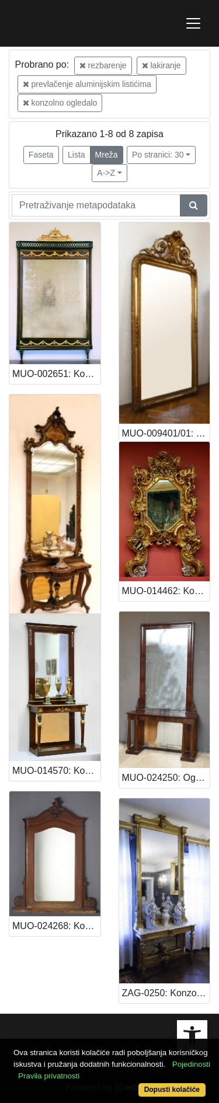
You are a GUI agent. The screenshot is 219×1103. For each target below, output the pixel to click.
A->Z (106, 172)
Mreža (106, 154)
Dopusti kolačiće (172, 1089)
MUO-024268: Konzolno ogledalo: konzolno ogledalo (56, 926)
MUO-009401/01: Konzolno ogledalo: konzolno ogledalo (166, 433)
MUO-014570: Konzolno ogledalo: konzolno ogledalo (56, 771)
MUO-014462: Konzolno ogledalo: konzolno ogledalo (166, 591)
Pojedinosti (191, 1064)
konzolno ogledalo (60, 102)
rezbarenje (103, 65)
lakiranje (161, 65)
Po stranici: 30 (158, 154)
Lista (76, 154)
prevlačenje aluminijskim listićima (87, 84)
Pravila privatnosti (48, 1075)
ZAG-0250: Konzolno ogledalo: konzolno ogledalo (166, 993)
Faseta (41, 154)
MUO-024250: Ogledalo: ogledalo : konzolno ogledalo (166, 778)
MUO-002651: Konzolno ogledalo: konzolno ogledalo (56, 374)
